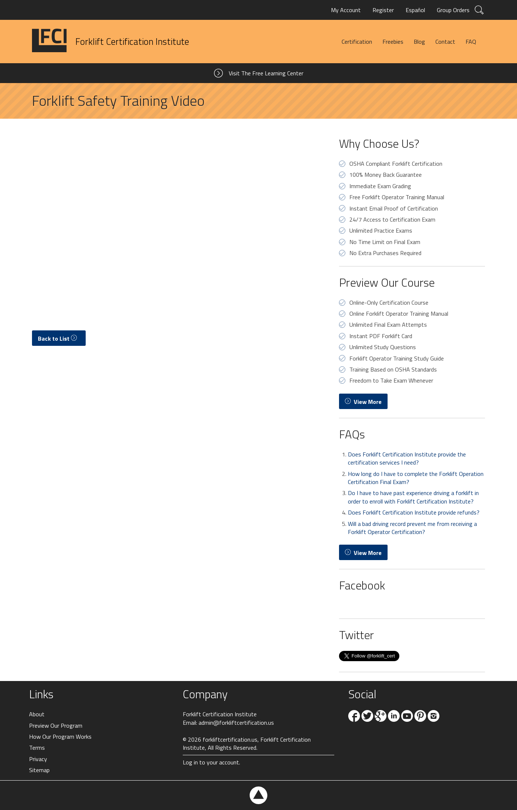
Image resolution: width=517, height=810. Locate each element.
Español (415, 10)
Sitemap (39, 770)
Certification (357, 41)
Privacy (38, 759)
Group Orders (453, 10)
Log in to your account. (211, 762)
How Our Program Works (60, 736)
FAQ (471, 41)
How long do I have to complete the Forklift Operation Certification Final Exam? (416, 477)
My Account (346, 10)
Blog (419, 41)
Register (383, 10)
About (36, 714)
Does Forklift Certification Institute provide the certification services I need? (407, 458)
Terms (37, 747)
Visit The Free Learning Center (266, 73)
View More (363, 401)
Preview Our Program (55, 725)
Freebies (392, 41)
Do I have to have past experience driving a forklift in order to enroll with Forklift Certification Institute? (413, 496)
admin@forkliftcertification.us (236, 722)
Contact (445, 41)
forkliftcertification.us (230, 739)
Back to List (59, 338)
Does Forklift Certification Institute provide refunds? (413, 512)
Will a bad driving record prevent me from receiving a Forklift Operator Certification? (412, 527)
